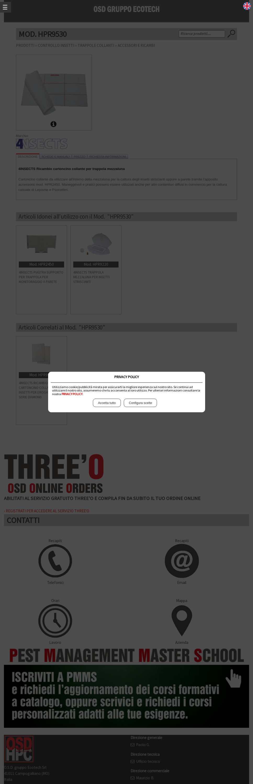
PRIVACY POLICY (71, 394)
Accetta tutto (106, 403)
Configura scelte (140, 403)
